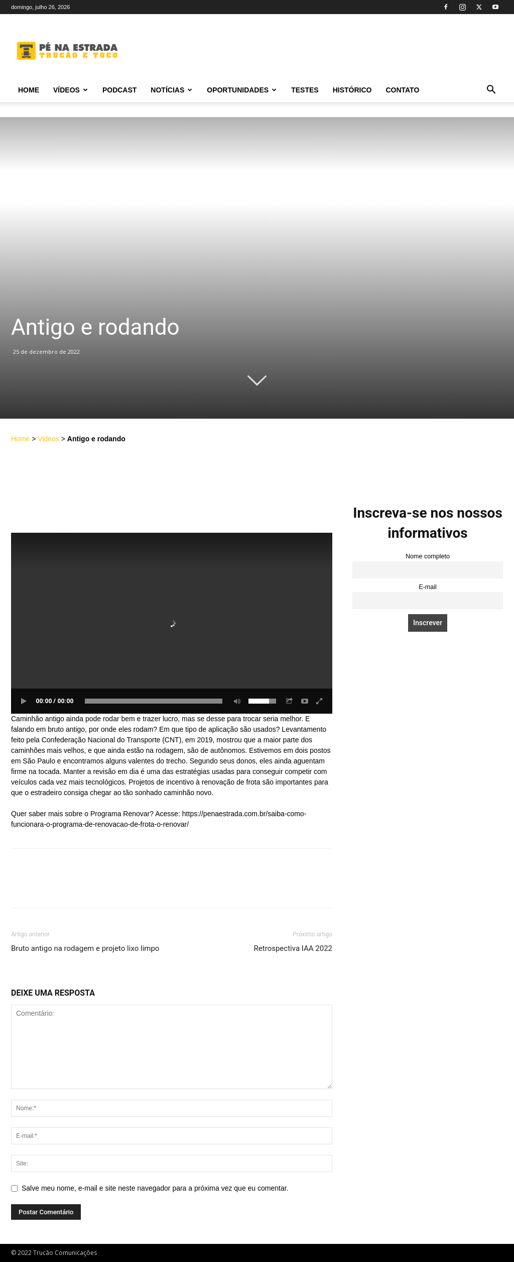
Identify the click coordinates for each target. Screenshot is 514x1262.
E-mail (428, 587)
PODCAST (119, 90)
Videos (48, 439)
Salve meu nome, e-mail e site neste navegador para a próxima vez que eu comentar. (155, 1188)
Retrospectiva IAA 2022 (293, 948)
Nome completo (428, 556)
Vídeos (70, 90)
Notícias (171, 90)
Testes (304, 90)
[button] (491, 90)
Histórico (352, 90)
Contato (402, 90)
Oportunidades (242, 90)
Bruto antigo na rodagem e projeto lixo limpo (85, 948)
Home (28, 90)
